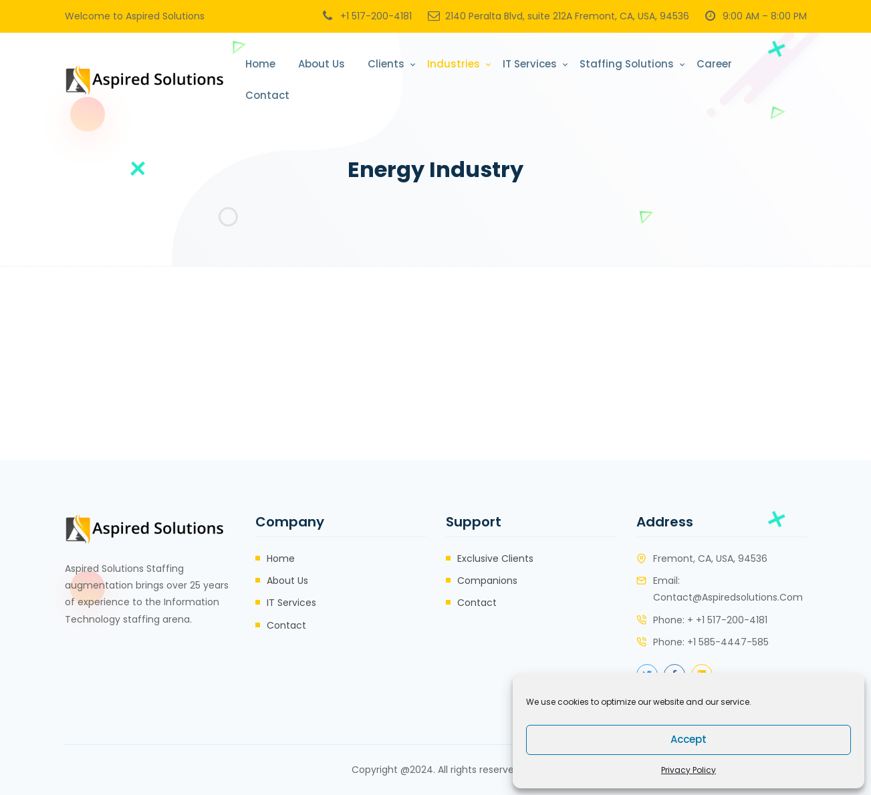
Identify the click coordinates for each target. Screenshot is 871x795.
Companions (487, 580)
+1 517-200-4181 (376, 16)
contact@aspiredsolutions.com (728, 597)
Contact (267, 95)
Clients (386, 64)
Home (260, 64)
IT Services (530, 64)
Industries (453, 64)
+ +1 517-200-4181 (727, 620)
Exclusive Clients (495, 558)
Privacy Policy (688, 770)
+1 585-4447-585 (728, 642)
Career (714, 64)
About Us (321, 64)
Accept (688, 739)
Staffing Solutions (627, 64)
